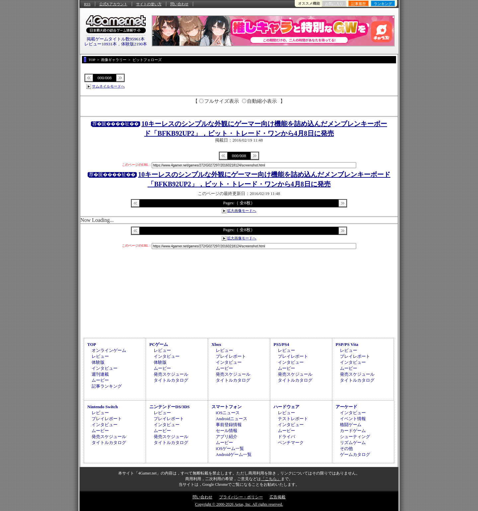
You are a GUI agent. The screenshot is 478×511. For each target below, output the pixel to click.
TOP (91, 344)
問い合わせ (179, 4)
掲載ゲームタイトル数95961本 (116, 38)
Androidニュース (231, 418)
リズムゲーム (353, 442)
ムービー (100, 380)
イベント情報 (353, 418)
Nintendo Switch (102, 406)
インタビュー (105, 368)
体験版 (98, 362)
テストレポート (293, 418)
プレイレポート (231, 356)
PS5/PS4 (281, 344)
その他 (346, 448)
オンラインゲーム (109, 350)
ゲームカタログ (355, 454)
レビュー (100, 356)
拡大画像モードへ (241, 211)
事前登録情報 (229, 424)
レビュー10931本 (100, 43)
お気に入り (334, 4)
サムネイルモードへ (108, 86)
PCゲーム (158, 344)
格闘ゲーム (350, 424)
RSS (87, 4)
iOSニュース (228, 412)
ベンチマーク (291, 442)
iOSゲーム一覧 (230, 448)
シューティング (355, 436)
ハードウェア (286, 406)
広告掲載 (277, 497)
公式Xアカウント (113, 4)
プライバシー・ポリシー (241, 497)
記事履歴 (358, 4)
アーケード (346, 406)
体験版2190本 (134, 43)
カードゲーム (353, 430)
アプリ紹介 (226, 436)
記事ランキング (107, 386)
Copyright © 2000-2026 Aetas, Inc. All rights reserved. (239, 504)
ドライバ (286, 436)
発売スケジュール (171, 374)
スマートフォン (226, 406)
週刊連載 (100, 374)
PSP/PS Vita (347, 344)
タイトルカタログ (171, 380)
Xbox (216, 344)
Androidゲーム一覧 (234, 454)
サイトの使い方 (149, 4)
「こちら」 (271, 479)
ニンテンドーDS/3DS (169, 406)
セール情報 (226, 430)
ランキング (383, 4)
